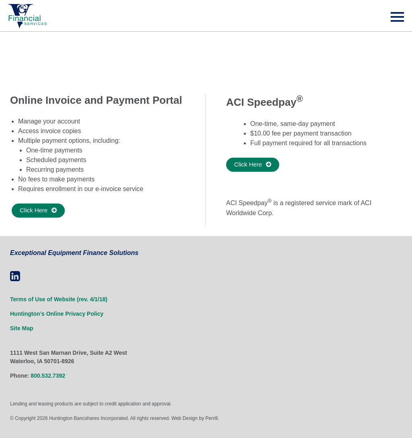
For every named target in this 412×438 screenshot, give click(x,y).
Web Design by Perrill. (195, 418)
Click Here (33, 210)
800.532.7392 (48, 375)
